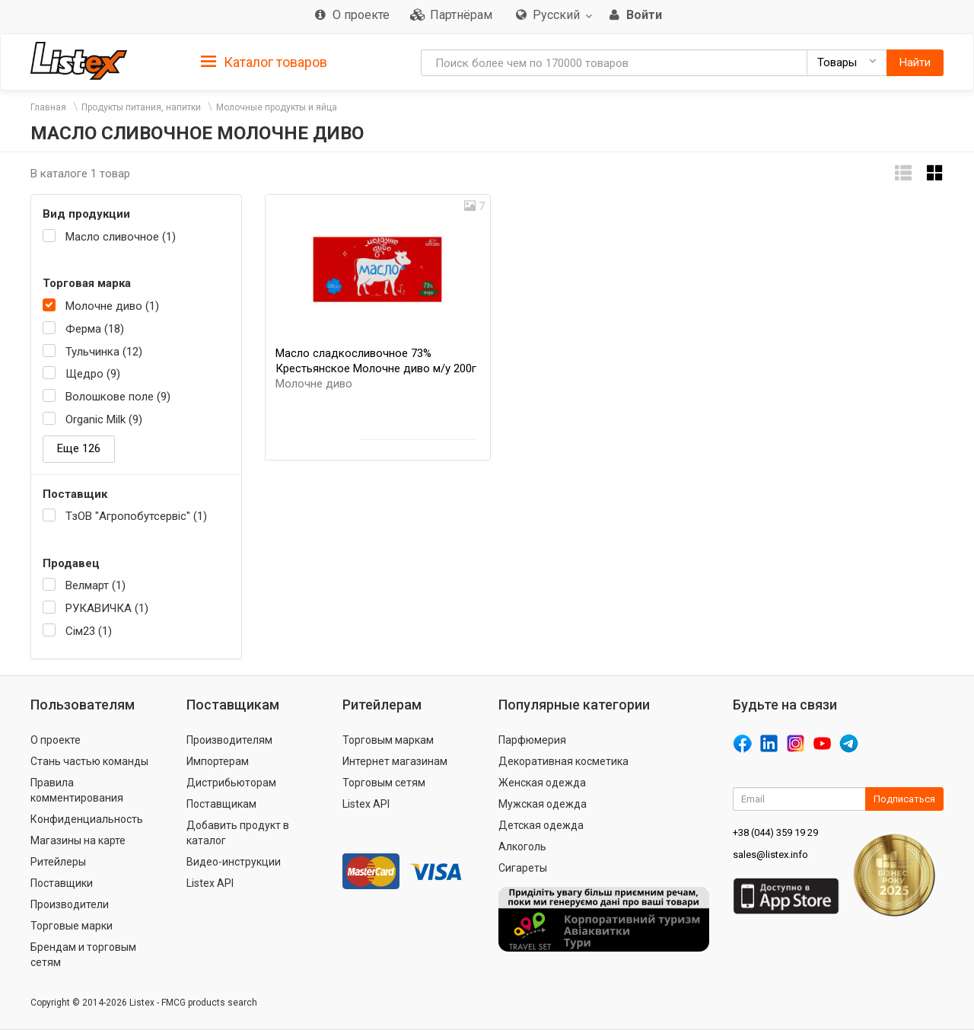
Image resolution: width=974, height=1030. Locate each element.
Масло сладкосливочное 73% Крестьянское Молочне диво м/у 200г (375, 368)
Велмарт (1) (95, 585)
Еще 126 (78, 448)
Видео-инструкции (233, 862)
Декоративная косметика (563, 761)
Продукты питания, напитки (141, 107)
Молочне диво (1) (112, 306)
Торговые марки (71, 926)
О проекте (55, 740)
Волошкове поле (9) (117, 396)
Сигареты (522, 868)
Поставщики (61, 883)
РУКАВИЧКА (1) (106, 608)
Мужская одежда (542, 804)
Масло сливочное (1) (120, 237)
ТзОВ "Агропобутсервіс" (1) (136, 516)
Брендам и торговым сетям (83, 954)
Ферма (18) (94, 329)
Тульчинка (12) (103, 352)
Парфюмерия (532, 740)
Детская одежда (541, 825)
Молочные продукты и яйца (276, 107)
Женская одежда (542, 782)
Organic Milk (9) (103, 419)
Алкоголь (522, 846)
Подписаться (904, 799)
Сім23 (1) (88, 631)
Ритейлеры (58, 862)
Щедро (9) (92, 374)
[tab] (264, 61)
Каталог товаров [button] (264, 62)
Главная (48, 107)
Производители (69, 904)
